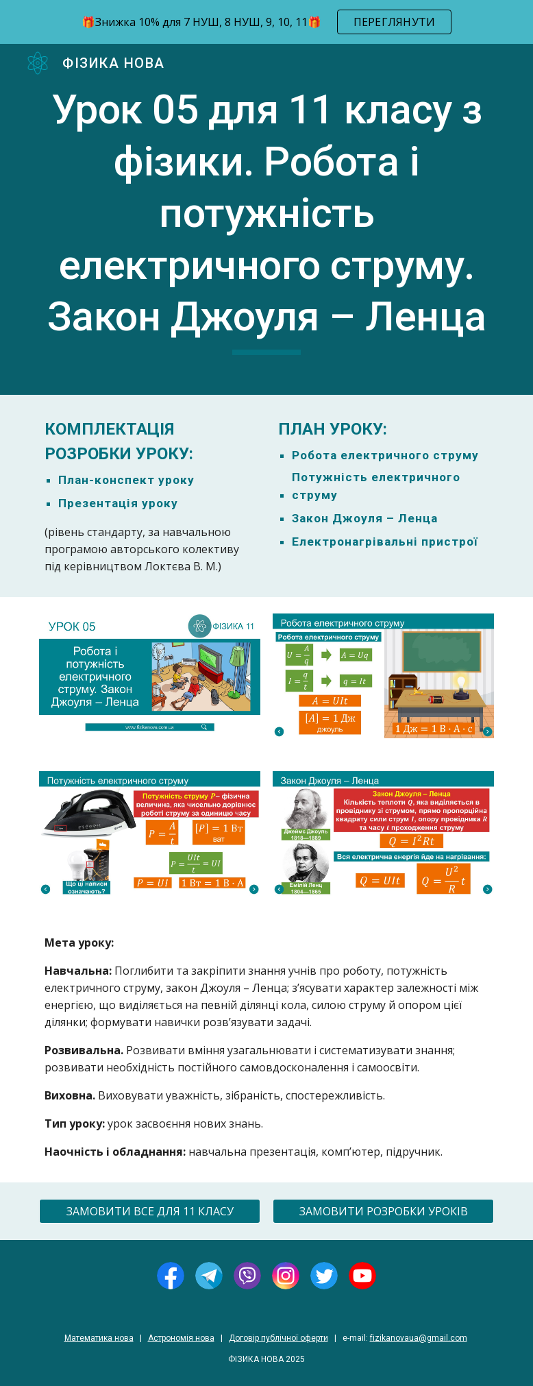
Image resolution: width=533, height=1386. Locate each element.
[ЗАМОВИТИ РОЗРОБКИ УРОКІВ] (383, 1211)
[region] (266, 22)
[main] (267, 219)
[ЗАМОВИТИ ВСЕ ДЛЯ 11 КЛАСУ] (150, 1211)
